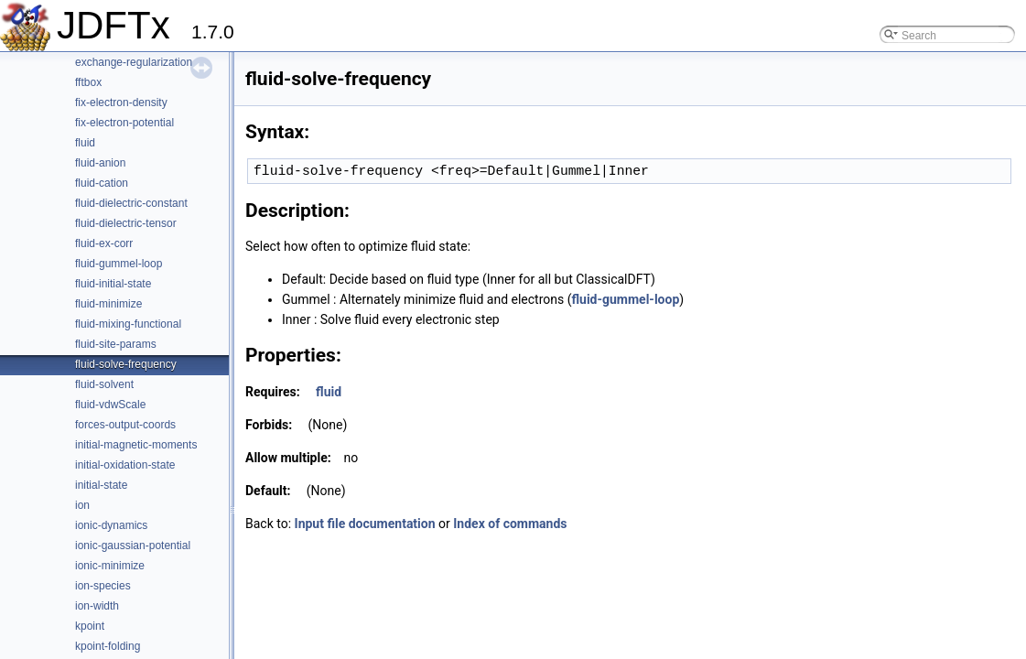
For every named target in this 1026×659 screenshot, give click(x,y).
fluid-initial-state (113, 283)
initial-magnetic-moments (136, 444)
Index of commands (510, 523)
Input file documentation (365, 523)
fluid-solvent (104, 384)
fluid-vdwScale (110, 404)
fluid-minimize (108, 303)
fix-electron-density (121, 102)
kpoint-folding (107, 646)
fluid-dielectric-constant (131, 203)
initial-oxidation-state (125, 465)
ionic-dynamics (111, 525)
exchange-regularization (133, 62)
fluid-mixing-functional (128, 324)
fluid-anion (100, 163)
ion (82, 505)
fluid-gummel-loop (118, 263)
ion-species (103, 585)
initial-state (101, 485)
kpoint (89, 626)
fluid (85, 142)
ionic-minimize (110, 565)
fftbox (88, 82)
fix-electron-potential (124, 122)
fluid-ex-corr (104, 243)
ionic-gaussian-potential (132, 545)
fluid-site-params (116, 344)
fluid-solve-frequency (126, 364)
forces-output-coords (125, 424)
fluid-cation (101, 183)
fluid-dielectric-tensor (126, 223)
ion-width (97, 606)
